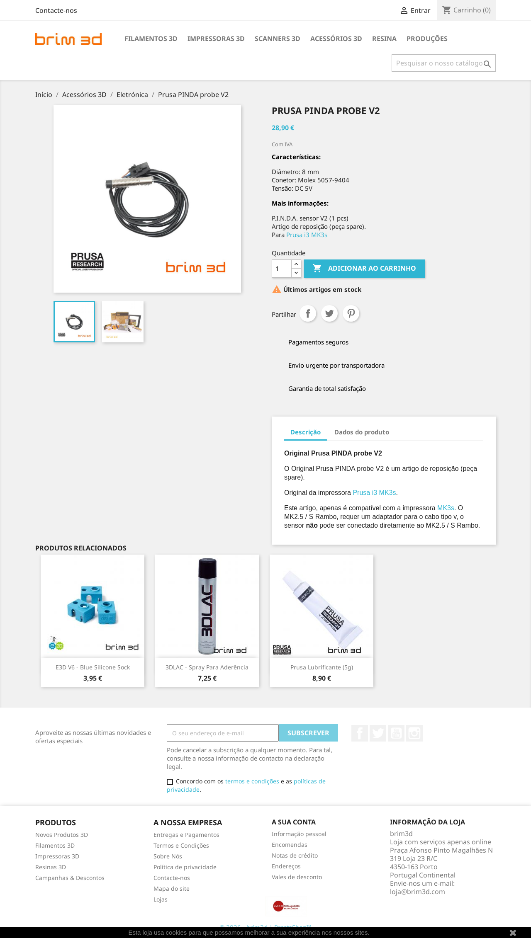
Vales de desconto (297, 877)
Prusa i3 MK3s (306, 234)
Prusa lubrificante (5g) (321, 667)
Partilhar (308, 313)
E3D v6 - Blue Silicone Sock (93, 667)
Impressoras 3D (216, 38)
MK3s (445, 507)
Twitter (378, 733)
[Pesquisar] (444, 63)
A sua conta (294, 822)
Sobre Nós (167, 856)
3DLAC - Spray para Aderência (207, 667)
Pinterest (351, 313)
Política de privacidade (185, 867)
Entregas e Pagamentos (186, 835)
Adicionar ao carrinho (364, 268)
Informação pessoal (299, 834)
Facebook (359, 733)
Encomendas (289, 844)
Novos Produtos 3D (61, 835)
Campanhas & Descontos (70, 878)
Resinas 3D (50, 867)
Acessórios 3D (336, 38)
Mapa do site (171, 888)
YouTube (396, 733)
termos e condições (252, 781)
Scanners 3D (277, 38)
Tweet (329, 313)
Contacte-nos (56, 10)
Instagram (414, 733)
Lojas (160, 899)
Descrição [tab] (305, 432)
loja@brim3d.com (417, 891)
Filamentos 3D (151, 38)
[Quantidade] (282, 268)
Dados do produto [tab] (361, 432)
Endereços (286, 866)
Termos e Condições (181, 845)
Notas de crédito (295, 855)
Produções (427, 38)
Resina (384, 38)
